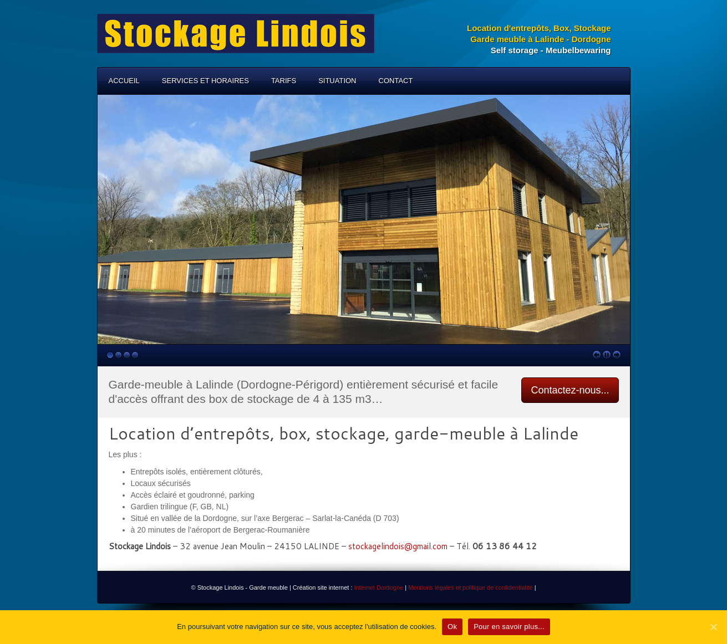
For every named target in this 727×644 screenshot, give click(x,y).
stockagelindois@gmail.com (398, 546)
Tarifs (283, 80)
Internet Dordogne (379, 587)
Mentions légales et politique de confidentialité (469, 587)
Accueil (124, 80)
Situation (337, 80)
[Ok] (713, 626)
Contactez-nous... (570, 390)
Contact (396, 80)
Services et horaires (205, 80)
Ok (452, 626)
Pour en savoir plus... (509, 626)
